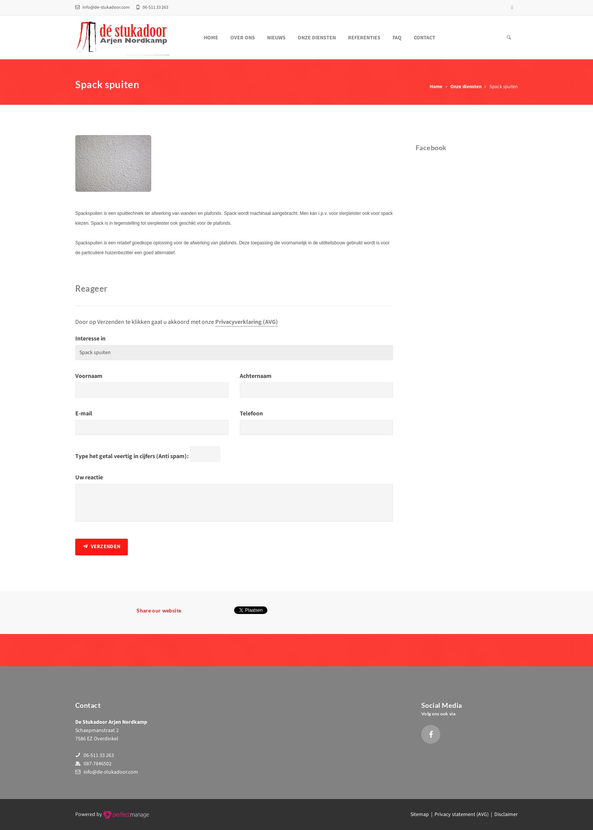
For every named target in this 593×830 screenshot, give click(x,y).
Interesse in (90, 338)
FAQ (397, 38)
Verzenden (101, 546)
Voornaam (88, 376)
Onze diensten (317, 38)
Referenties (364, 38)
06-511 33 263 (99, 755)
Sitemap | (422, 814)
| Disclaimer (503, 814)
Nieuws (276, 38)
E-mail (83, 413)
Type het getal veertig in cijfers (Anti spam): (132, 456)
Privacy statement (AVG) (462, 814)
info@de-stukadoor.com (102, 7)
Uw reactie (89, 477)
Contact (424, 38)
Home (211, 38)
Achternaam (256, 376)
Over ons (242, 38)
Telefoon (251, 413)
